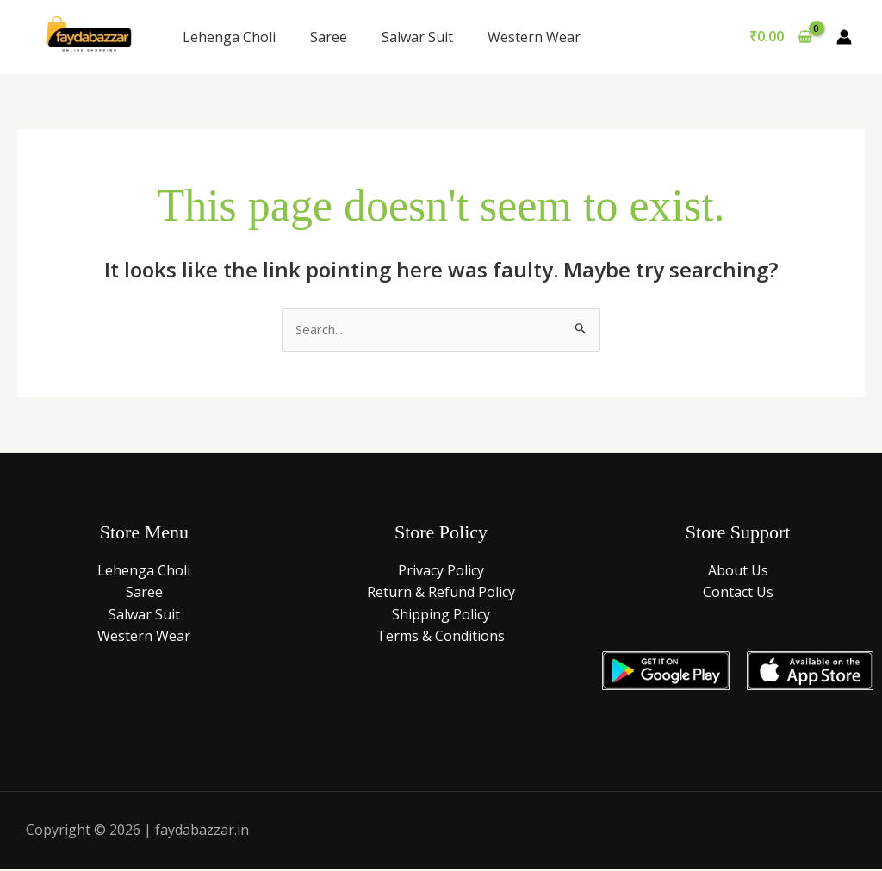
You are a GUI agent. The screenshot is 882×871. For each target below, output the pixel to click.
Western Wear (534, 37)
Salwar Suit (417, 37)
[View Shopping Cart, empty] (780, 37)
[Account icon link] (844, 37)
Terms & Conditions (440, 637)
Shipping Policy (441, 615)
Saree (328, 37)
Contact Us (738, 593)
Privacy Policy (441, 571)
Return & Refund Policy (441, 593)
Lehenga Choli (229, 37)
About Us (738, 571)
